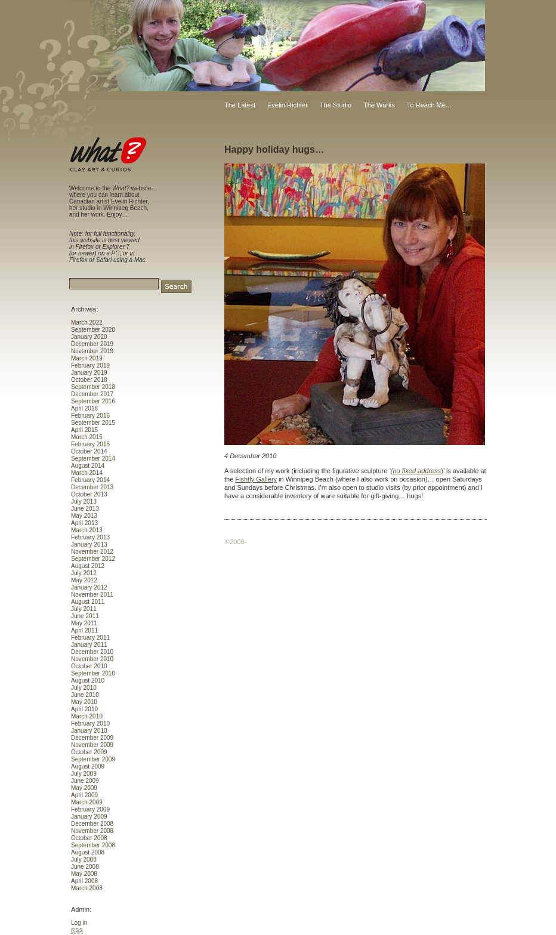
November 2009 (92, 745)
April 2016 (84, 408)
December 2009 (92, 738)
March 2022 (87, 322)
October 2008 (89, 838)
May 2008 (84, 874)
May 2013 (84, 516)
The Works (379, 105)
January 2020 (89, 337)
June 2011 (85, 616)
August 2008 (87, 852)
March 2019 (87, 358)
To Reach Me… (429, 105)
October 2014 (89, 451)
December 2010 (92, 652)
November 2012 (92, 551)
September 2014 (93, 458)
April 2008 (84, 881)
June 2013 (85, 508)
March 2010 (87, 716)
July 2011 (84, 609)
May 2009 (84, 788)
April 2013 (84, 523)
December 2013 (92, 487)
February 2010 (90, 723)
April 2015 (84, 430)
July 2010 (84, 687)
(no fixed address (416, 470)
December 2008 (92, 823)
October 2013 (89, 494)
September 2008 (93, 845)
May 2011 (84, 623)
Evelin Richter (287, 105)
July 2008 (84, 859)
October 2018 (89, 380)
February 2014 (90, 480)
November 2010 (92, 659)
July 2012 (84, 573)
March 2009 (87, 802)
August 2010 (87, 680)
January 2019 (89, 372)
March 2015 (87, 437)
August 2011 (87, 601)
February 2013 (90, 537)
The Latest (239, 105)
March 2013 (87, 530)
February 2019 (90, 365)
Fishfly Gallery (256, 479)
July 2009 (84, 773)
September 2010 (93, 673)
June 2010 (85, 695)
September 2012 (93, 559)
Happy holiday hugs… (274, 149)
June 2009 (85, 780)
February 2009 (90, 809)
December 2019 (92, 344)
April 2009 (84, 795)
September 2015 (93, 422)
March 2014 (87, 473)
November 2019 (92, 351)
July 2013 (84, 501)
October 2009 (89, 752)
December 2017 (92, 394)
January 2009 (89, 816)
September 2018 (93, 387)
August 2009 (87, 766)
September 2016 (93, 401)
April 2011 (84, 630)
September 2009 (93, 759)
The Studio (335, 105)
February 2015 (90, 444)
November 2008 (92, 831)
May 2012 (84, 580)
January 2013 (89, 544)
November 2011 (92, 594)
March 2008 (87, 888)
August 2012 (87, 566)
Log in (79, 922)
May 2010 (84, 702)
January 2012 (89, 587)
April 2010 (84, 709)
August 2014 (87, 465)
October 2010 (89, 666)
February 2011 (90, 637)
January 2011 (89, 644)
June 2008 (85, 866)
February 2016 (90, 415)
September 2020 (93, 329)
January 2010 (89, 730)
